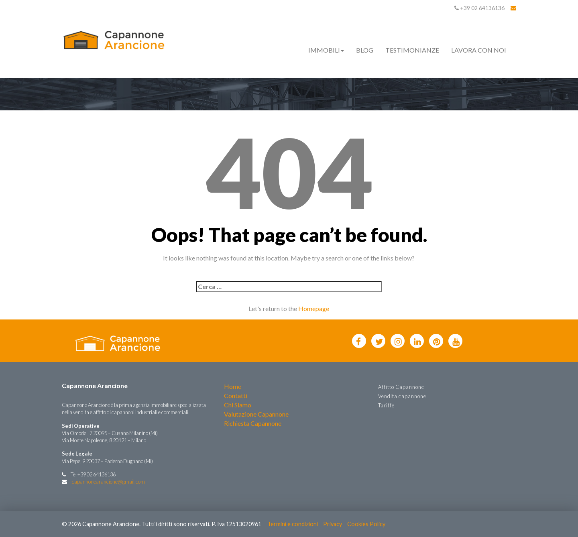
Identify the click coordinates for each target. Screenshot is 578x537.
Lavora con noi (478, 50)
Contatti (235, 395)
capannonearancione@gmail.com (108, 481)
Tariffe (386, 405)
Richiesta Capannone (252, 423)
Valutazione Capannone (256, 414)
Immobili (326, 50)
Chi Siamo (237, 405)
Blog (364, 50)
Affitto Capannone (401, 387)
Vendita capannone (402, 396)
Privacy (332, 524)
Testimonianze (412, 50)
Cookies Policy (366, 524)
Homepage (313, 308)
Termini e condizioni (292, 524)
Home (232, 386)
